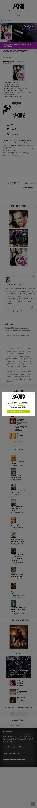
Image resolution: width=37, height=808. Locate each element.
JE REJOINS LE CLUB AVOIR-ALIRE (18, 411)
